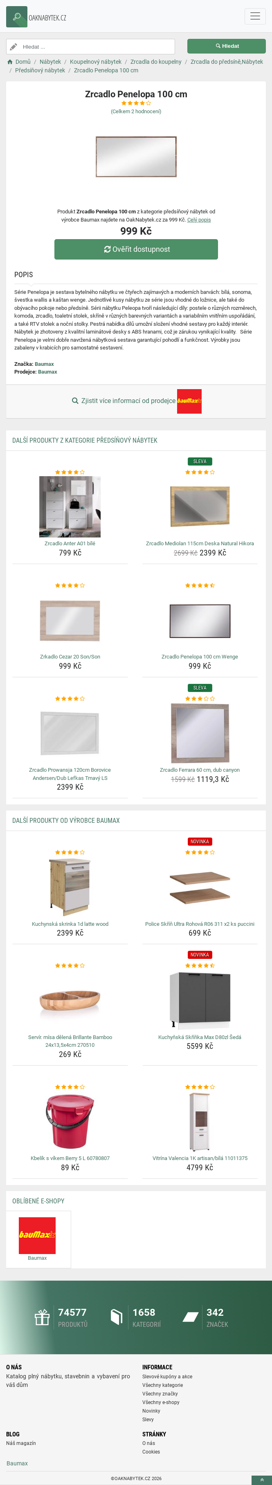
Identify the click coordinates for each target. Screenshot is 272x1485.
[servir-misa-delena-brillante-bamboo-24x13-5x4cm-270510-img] (70, 1000)
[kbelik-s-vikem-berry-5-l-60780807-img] (70, 1121)
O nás (148, 1443)
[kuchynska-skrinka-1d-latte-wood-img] (70, 887)
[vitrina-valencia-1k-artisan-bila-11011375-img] (200, 1121)
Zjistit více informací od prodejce (135, 401)
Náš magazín (21, 1443)
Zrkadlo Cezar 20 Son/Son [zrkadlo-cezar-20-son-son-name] (70, 657)
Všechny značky (160, 1394)
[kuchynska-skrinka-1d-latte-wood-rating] (70, 853)
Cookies (151, 1452)
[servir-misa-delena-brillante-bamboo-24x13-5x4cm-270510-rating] (70, 966)
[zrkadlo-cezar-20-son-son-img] (70, 620)
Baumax (44, 364)
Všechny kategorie (162, 1385)
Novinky (151, 1411)
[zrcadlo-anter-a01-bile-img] (70, 507)
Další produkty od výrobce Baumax (66, 820)
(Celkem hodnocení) (136, 111)
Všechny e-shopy (161, 1402)
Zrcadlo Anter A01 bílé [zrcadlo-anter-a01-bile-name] (70, 543)
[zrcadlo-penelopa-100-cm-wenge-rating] (200, 586)
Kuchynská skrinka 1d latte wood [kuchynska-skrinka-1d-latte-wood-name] (70, 924)
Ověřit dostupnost (136, 249)
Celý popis (199, 220)
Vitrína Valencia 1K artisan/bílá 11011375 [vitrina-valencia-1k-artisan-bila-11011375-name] (200, 1158)
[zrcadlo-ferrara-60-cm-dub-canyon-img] (200, 733)
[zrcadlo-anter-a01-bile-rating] (70, 472)
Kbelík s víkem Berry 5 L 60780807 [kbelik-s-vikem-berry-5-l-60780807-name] (70, 1158)
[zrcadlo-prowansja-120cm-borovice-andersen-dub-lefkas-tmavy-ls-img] (70, 733)
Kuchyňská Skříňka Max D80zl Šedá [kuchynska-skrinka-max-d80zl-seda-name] (199, 1037)
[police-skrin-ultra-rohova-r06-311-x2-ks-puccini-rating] (200, 853)
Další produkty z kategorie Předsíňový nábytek (84, 440)
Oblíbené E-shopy (38, 1201)
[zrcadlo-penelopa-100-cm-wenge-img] (200, 620)
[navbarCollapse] (255, 16)
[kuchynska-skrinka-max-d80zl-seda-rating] (200, 966)
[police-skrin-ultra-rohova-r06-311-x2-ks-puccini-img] (200, 887)
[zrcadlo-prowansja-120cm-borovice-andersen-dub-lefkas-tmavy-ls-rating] (70, 699)
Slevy (148, 1419)
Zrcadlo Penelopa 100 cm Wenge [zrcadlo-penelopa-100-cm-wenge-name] (200, 657)
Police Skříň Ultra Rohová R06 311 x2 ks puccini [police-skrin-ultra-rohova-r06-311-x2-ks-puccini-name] (199, 924)
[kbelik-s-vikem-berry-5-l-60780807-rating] (70, 1087)
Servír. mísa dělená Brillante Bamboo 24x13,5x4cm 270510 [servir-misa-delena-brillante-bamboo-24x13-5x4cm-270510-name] (70, 1041)
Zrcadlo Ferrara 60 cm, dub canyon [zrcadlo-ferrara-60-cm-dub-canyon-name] (200, 770)
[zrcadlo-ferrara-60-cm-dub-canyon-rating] (200, 699)
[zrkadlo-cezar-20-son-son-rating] (70, 586)
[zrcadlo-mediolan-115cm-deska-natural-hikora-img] (200, 507)
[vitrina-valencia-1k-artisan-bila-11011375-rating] (200, 1087)
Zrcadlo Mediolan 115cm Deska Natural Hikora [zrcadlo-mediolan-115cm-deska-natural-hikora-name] (200, 543)
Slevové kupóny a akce (167, 1377)
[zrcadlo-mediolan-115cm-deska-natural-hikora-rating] (200, 472)
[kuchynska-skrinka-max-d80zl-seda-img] (200, 1000)
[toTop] (262, 1480)
